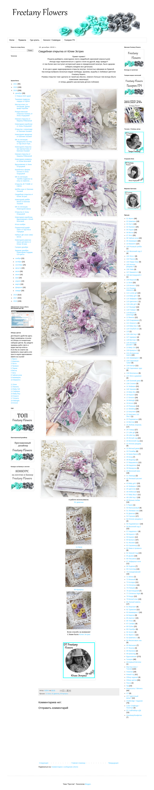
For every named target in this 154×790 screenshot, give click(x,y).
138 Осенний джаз (133, 381)
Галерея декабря (21, 247)
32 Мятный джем (132, 448)
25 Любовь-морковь (133, 425)
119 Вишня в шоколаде (131, 314)
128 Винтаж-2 (131, 340)
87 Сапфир (130, 624)
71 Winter (129, 577)
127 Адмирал (131, 337)
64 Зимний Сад (132, 553)
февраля (19, 287)
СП (127, 693)
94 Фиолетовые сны (134, 640)
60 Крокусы (79, 590)
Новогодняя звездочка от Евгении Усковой (23, 135)
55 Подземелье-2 (133, 524)
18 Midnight (15, 401)
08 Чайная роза (132, 238)
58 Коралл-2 (131, 534)
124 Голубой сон (132, 329)
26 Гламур (130, 430)
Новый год (130, 674)
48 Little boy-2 (131, 497)
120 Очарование (132, 320)
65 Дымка (130, 556)
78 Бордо (129, 596)
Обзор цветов (131, 680)
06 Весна (129, 232)
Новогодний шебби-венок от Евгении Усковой (22, 202)
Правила (22, 40)
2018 (15, 295)
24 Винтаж (130, 422)
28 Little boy (130, 435)
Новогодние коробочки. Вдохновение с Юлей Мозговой (24, 219)
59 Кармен (130, 537)
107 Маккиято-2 (132, 272)
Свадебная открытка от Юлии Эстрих (24, 195)
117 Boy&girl (131, 307)
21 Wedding (130, 409)
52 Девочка (55, 694)
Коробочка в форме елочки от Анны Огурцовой (22, 172)
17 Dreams (15, 398)
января (18, 291)
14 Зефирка (15, 391)
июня (17, 274)
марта (17, 284)
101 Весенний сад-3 (134, 251)
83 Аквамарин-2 (132, 612)
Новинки (129, 672)
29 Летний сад (131, 438)
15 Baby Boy (15, 394)
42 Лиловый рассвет (134, 478)
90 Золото (130, 632)
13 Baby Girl (15, 389)
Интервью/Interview (133, 662)
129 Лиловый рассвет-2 (131, 344)
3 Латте (14, 363)
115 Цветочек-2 (132, 301)
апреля (18, 281)
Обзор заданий (132, 677)
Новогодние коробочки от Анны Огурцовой (23, 125)
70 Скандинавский (133, 572)
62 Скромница (131, 545)
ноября (18, 258)
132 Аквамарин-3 (132, 358)
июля (17, 271)
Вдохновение (131, 656)
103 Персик (130, 259)
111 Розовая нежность (131, 289)
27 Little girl (130, 432)
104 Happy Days (132, 262)
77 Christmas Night (133, 593)
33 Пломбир (131, 451)
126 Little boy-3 (132, 334)
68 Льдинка (130, 566)
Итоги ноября (20, 224)
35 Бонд (129, 457)
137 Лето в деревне (133, 376)
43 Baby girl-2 (131, 483)
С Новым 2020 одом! (23, 96)
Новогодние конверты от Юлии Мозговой (23, 160)
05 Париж (130, 230)
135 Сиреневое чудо (134, 368)
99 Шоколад (131, 654)
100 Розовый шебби (134, 247)
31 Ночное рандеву (133, 444)
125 (127, 331)
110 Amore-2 (131, 285)
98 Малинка (130, 651)
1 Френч (14, 359)
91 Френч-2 (130, 635)
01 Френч (130, 218)
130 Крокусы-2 (131, 350)
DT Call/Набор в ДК (133, 710)
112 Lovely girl (131, 293)
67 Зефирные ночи (133, 561)
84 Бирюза (130, 615)
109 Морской (131, 280)
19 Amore (14, 403)
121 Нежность (131, 323)
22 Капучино (131, 412)
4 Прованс (15, 366)
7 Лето (13, 373)
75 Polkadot (130, 588)
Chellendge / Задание (134, 701)
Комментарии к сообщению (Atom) (65, 767)
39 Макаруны (131, 468)
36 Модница (131, 460)
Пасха (128, 683)
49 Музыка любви (133, 500)
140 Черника (131, 389)
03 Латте (129, 224)
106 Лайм (130, 269)
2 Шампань (15, 361)
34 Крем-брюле (132, 454)
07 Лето (129, 235)
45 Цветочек (131, 489)
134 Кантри (130, 365)
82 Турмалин (131, 609)
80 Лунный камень (133, 602)
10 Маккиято (15, 380)
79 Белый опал (132, 599)
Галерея (129, 659)
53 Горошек (130, 516)
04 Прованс (130, 227)
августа (18, 268)
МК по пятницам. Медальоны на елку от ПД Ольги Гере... (23, 142)
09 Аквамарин (131, 241)
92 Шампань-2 (131, 638)
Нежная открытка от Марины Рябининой (23, 120)
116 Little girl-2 (131, 304)
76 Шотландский (132, 591)
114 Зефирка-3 (132, 299)
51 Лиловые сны (132, 511)
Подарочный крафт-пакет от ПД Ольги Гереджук (23, 230)
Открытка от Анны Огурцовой (22, 213)
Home (11, 40)
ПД (127, 686)
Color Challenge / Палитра (132, 707)
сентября (19, 265)
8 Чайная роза (16, 375)
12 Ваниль (15, 387)
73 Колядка (130, 582)
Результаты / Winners (134, 688)
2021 (15, 84)
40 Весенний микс (133, 471)
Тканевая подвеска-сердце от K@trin (22, 100)
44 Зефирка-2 (131, 486)
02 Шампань (131, 221)
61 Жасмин (130, 543)
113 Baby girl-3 (131, 296)
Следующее (43, 763)
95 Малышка (131, 645)
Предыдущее (113, 763)
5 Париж (14, 368)
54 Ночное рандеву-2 (134, 519)
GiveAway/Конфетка (134, 715)
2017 (15, 298)
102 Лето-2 (130, 256)
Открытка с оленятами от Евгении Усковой (23, 130)
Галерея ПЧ (69, 40)
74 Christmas (131, 585)
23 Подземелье (132, 419)
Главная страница (78, 763)
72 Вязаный (130, 579)
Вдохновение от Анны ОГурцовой (23, 165)
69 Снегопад (131, 569)
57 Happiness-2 (132, 531)
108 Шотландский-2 (133, 275)
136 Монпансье (132, 373)
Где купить (34, 40)
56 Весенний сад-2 (133, 526)
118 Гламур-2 (131, 310)
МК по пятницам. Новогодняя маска (23, 208)
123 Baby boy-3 (132, 326)
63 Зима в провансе (134, 548)
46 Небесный (131, 492)
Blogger (88, 784)
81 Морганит (131, 607)
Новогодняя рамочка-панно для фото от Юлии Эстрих (23, 242)
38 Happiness (131, 465)
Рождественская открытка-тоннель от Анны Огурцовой (23, 114)
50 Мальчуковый (132, 508)
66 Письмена (131, 559)
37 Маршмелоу (132, 462)
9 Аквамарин (16, 377)
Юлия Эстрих (84, 634)
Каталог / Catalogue (51, 40)
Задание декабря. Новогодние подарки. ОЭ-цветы (24, 252)
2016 (15, 301)
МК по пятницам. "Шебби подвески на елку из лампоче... (23, 179)
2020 (15, 87)
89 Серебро (130, 629)
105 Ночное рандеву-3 (130, 265)
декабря (18, 93)
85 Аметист (130, 618)
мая (17, 278)
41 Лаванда (130, 476)
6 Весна (14, 370)
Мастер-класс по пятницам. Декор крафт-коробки (22, 106)
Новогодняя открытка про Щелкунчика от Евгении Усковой (23, 149)
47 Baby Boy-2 (131, 495)
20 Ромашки (131, 406)
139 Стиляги (131, 383)
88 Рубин (129, 626)
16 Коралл (15, 396)
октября (18, 262)
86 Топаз (129, 621)
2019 (15, 90)
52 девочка (78, 502)
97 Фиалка (130, 648)
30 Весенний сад (132, 441)
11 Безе (78, 547)
